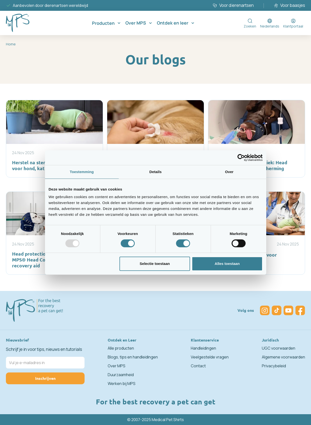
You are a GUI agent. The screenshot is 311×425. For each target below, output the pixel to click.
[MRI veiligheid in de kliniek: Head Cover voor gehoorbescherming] (256, 138)
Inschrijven (45, 378)
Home (11, 44)
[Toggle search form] (250, 23)
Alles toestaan (227, 263)
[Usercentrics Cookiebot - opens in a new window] (241, 157)
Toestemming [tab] (82, 172)
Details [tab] (155, 172)
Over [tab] (229, 172)
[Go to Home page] (25, 23)
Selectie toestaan (155, 263)
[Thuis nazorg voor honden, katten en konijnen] (155, 138)
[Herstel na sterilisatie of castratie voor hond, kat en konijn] (54, 138)
